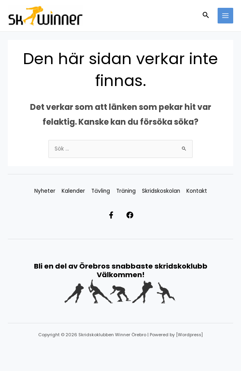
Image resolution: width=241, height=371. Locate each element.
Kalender (73, 191)
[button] (205, 16)
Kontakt (196, 191)
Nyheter (44, 191)
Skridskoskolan (161, 191)
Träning (126, 191)
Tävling (100, 191)
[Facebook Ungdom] (107, 215)
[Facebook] (133, 215)
